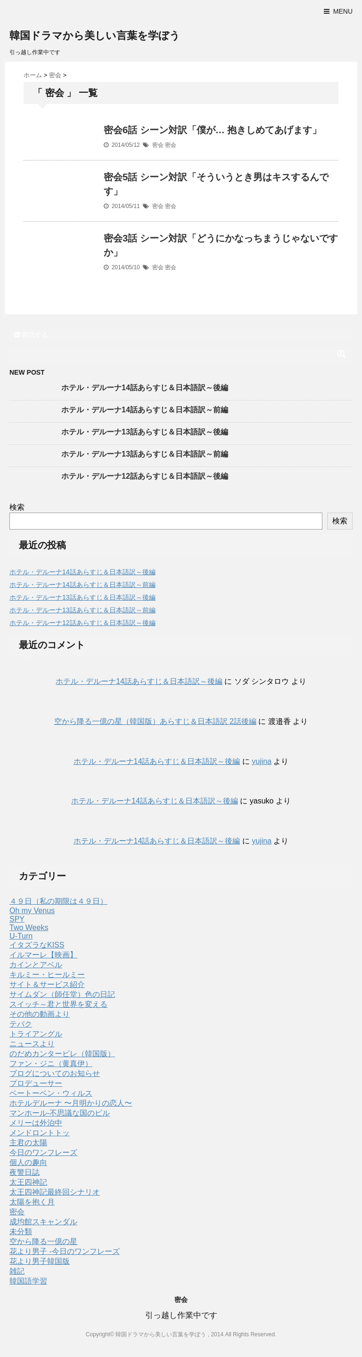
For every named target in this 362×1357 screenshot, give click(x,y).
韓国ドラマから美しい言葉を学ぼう (94, 35)
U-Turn (21, 936)
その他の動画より (39, 1014)
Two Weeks (28, 927)
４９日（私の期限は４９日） (58, 901)
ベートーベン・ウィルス (50, 1093)
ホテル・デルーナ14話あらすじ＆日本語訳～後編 (144, 388)
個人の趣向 (28, 1162)
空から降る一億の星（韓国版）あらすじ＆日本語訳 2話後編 (155, 721)
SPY (17, 919)
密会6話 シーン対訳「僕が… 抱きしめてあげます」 (212, 130)
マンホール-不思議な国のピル (59, 1113)
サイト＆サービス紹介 (47, 984)
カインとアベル (35, 965)
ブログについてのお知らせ (54, 1073)
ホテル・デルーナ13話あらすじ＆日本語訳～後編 (144, 432)
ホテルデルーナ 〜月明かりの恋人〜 (70, 1103)
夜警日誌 (24, 1172)
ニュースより (32, 1044)
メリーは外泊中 (35, 1123)
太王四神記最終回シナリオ (54, 1192)
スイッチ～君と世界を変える (58, 1004)
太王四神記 (28, 1182)
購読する (31, 334)
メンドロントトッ (39, 1133)
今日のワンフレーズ (43, 1152)
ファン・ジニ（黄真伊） (50, 1064)
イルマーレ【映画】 (43, 955)
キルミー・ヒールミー (47, 975)
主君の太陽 (28, 1143)
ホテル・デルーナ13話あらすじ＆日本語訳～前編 (144, 454)
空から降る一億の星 (43, 1241)
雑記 (17, 1271)
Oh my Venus (32, 911)
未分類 (20, 1232)
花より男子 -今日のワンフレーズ (64, 1251)
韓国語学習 (28, 1281)
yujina (262, 761)
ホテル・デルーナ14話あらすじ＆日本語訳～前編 (144, 410)
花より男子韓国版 (39, 1261)
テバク (20, 1024)
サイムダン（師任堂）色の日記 (62, 994)
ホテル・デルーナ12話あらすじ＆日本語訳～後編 (144, 476)
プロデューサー (35, 1083)
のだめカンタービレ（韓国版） (62, 1054)
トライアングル (35, 1034)
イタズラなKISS (36, 945)
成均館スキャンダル (43, 1222)
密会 (158, 145)
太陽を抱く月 (32, 1202)
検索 (17, 507)
